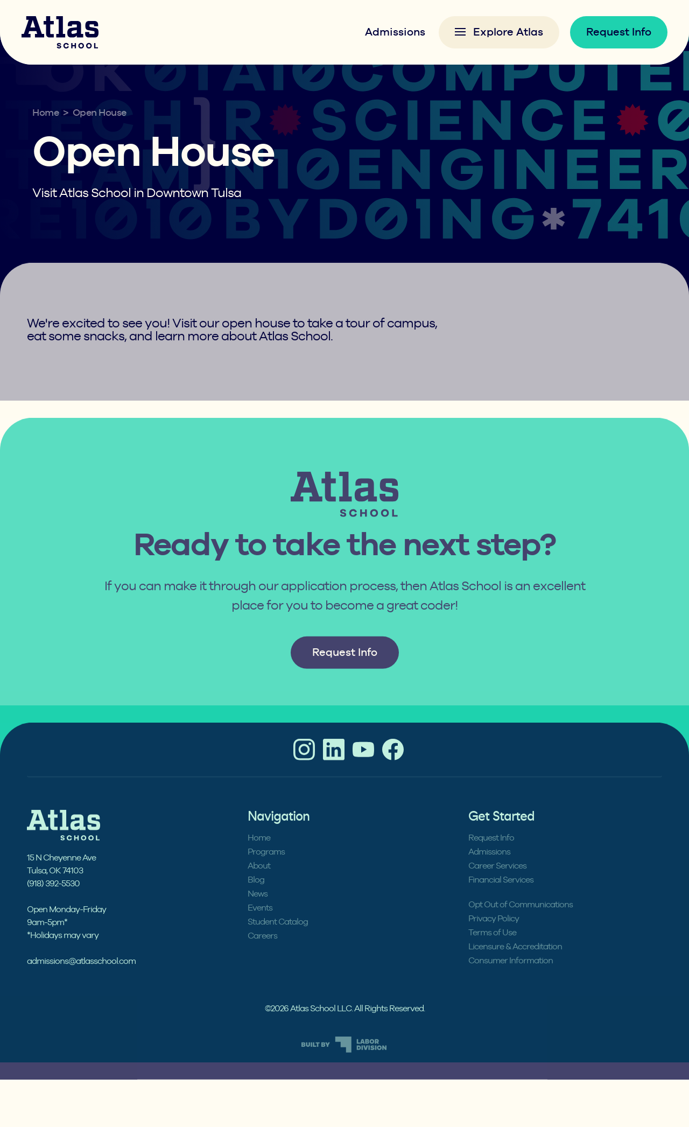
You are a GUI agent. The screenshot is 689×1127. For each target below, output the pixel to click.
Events (260, 923)
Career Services (497, 881)
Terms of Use (492, 947)
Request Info (618, 31)
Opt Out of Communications (520, 919)
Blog (256, 895)
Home (45, 113)
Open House (99, 113)
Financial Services (500, 895)
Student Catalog (278, 937)
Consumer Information (510, 975)
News (258, 909)
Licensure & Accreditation (515, 961)
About (259, 881)
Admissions (395, 31)
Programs (266, 867)
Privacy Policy (493, 933)
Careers (262, 951)
